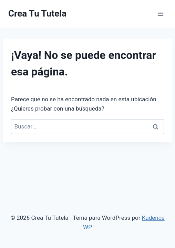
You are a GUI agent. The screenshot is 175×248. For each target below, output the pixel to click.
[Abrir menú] (160, 13)
